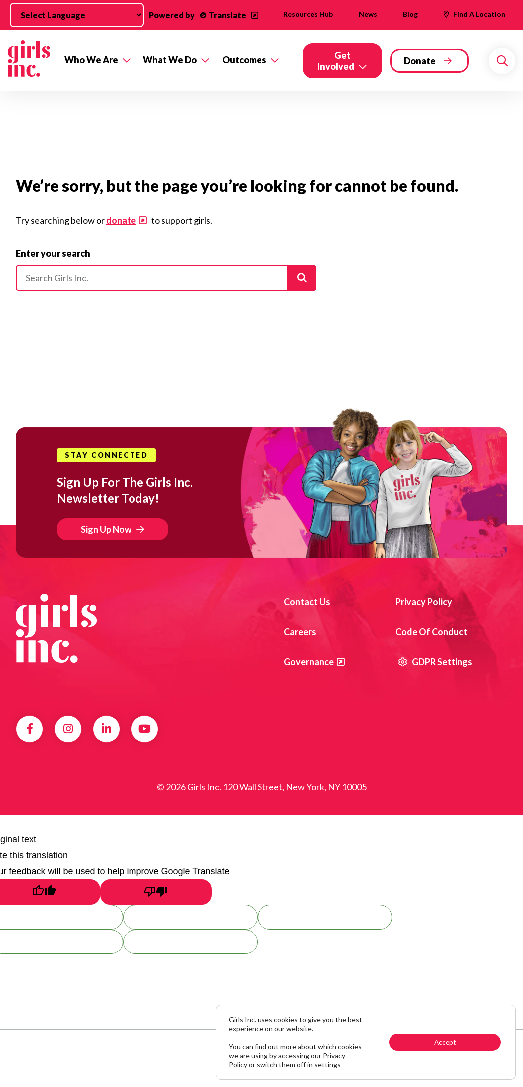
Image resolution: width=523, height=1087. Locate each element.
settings (327, 1064)
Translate (227, 15)
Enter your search (53, 253)
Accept (444, 1042)
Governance (309, 661)
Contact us (307, 601)
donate (121, 220)
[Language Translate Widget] (77, 15)
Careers (300, 631)
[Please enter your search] (166, 278)
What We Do (170, 59)
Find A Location (479, 14)
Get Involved (335, 61)
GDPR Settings (435, 661)
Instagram (68, 729)
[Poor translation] (156, 892)
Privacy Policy (423, 601)
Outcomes (244, 59)
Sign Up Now (106, 529)
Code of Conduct (431, 631)
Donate (420, 60)
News (368, 14)
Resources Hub (308, 14)
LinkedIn (106, 729)
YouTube (144, 729)
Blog (410, 14)
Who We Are (91, 59)
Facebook (29, 729)
